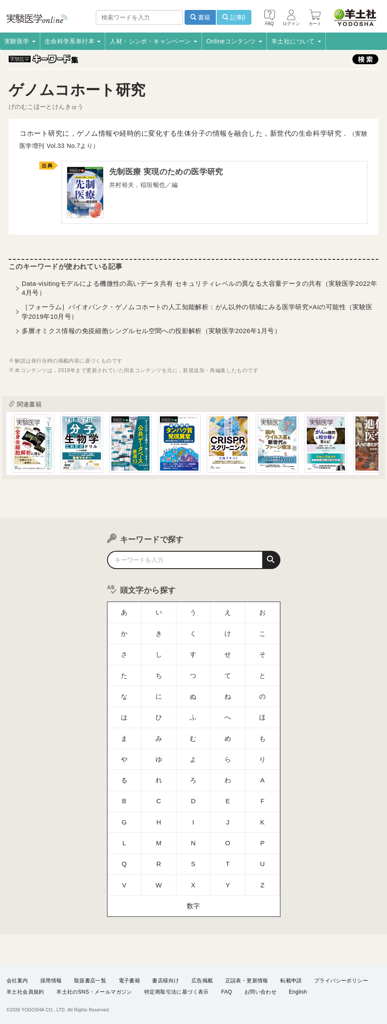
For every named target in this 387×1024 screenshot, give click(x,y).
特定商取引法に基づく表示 (176, 992)
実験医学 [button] (20, 41)
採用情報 (51, 980)
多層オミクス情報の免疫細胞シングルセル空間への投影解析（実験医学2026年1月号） (151, 332)
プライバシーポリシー (341, 980)
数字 (193, 832)
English (298, 992)
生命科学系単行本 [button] (73, 41)
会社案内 (17, 980)
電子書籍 (129, 980)
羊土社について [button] (296, 41)
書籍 (200, 17)
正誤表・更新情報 (246, 980)
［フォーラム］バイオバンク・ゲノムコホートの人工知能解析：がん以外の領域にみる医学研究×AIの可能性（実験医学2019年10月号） (197, 313)
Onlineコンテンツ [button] (234, 41)
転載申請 (291, 980)
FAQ (226, 992)
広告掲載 (202, 980)
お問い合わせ (260, 992)
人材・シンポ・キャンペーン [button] (153, 41)
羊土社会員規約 (25, 992)
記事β (234, 17)
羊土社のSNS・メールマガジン (94, 992)
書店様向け (165, 980)
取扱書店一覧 (90, 980)
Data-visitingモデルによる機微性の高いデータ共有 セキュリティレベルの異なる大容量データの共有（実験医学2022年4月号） (199, 289)
